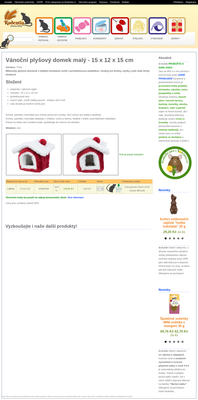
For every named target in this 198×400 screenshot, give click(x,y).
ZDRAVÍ (118, 38)
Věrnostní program (87, 2)
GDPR (40, 2)
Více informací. (75, 197)
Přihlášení (178, 2)
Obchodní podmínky (24, 2)
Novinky (164, 190)
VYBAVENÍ (157, 38)
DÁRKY (175, 38)
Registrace (191, 2)
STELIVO (138, 38)
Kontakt (8, 2)
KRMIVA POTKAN (43, 38)
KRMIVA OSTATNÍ (62, 38)
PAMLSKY (81, 38)
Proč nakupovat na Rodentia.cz (60, 2)
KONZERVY (100, 38)
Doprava (103, 2)
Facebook (115, 2)
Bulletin (125, 2)
